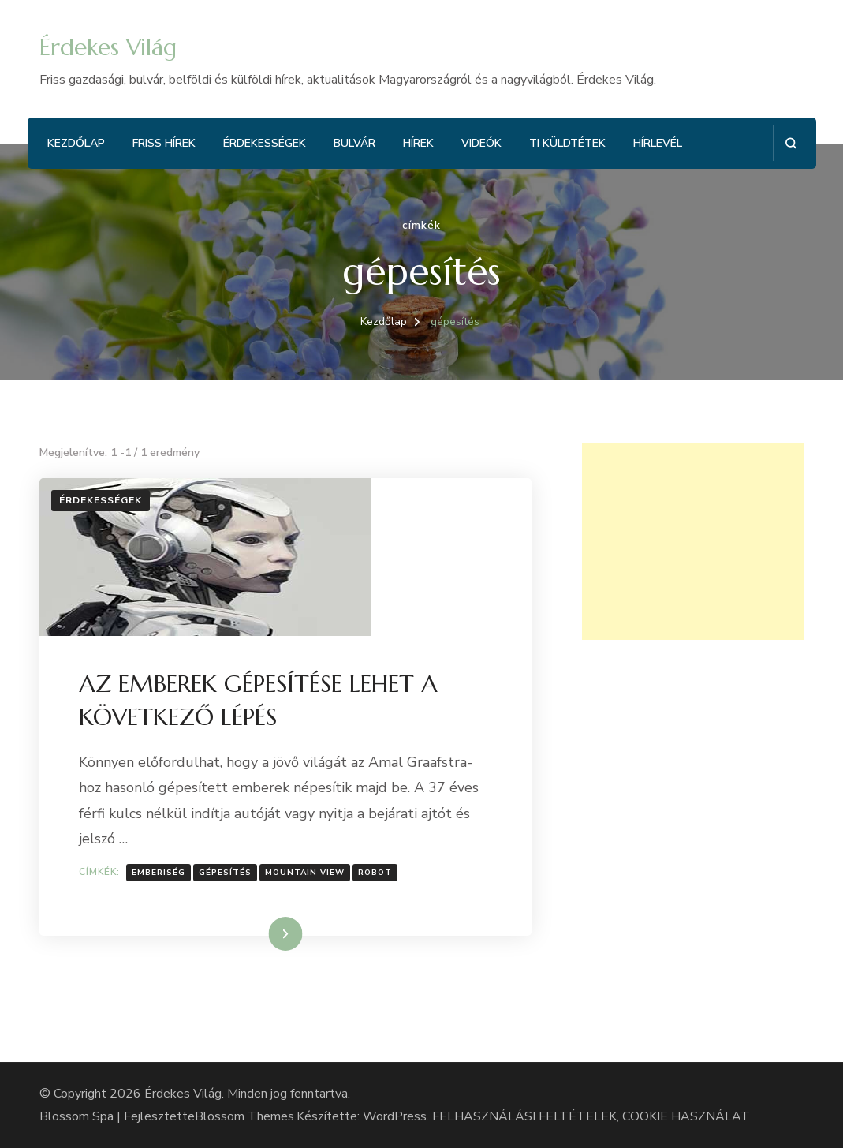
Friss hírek (164, 143)
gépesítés (225, 872)
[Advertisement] (693, 541)
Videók (481, 143)
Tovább (265, 933)
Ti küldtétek (567, 143)
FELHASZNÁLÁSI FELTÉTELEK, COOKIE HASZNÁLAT (591, 1116)
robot (375, 872)
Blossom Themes (244, 1116)
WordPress (395, 1116)
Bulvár (354, 143)
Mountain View (305, 872)
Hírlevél (657, 143)
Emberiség (158, 872)
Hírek (418, 143)
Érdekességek (264, 143)
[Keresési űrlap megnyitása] (790, 143)
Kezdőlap (76, 143)
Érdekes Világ (108, 47)
